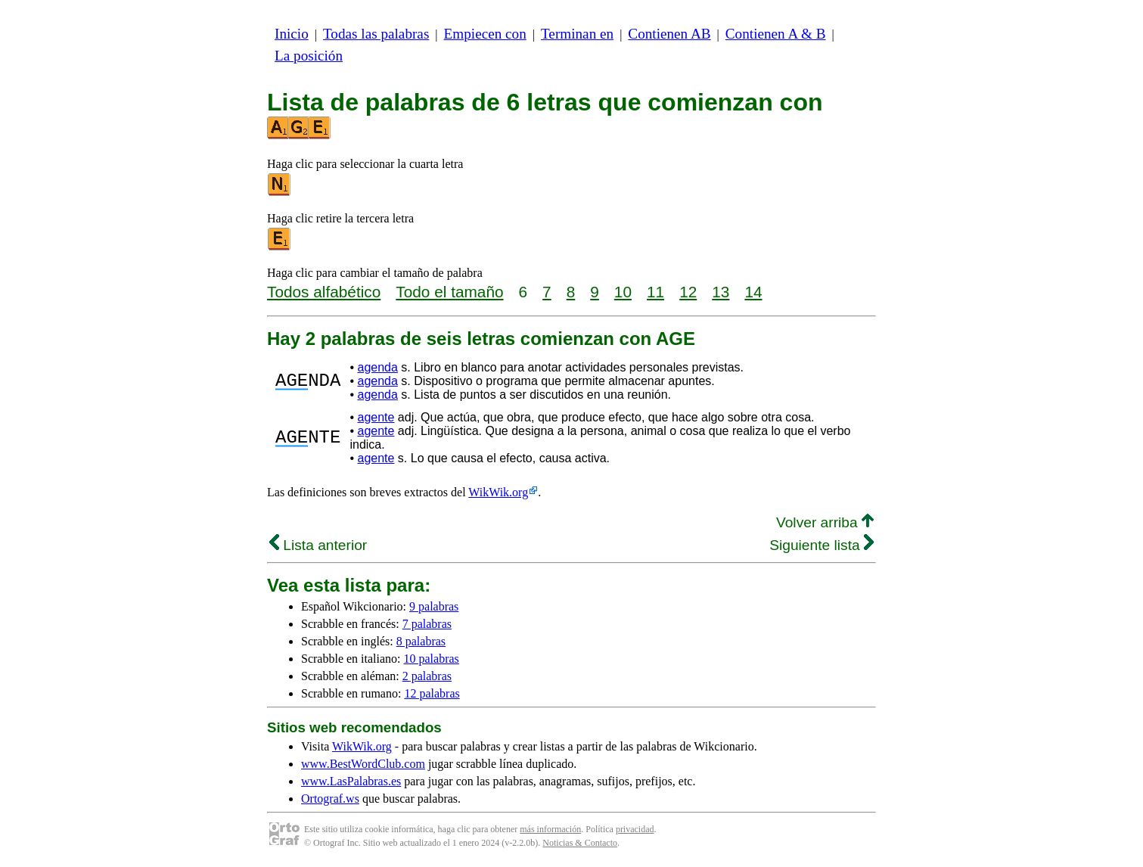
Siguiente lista (821, 545)
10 (623, 291)
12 (688, 291)
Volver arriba (825, 522)
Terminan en (577, 34)
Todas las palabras (376, 34)
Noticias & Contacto (579, 842)
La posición (309, 56)
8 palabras (421, 641)
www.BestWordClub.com (363, 763)
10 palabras (431, 658)
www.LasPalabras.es (351, 781)
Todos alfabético (323, 291)
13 (720, 291)
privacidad (635, 829)
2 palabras (427, 676)
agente (375, 417)
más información (550, 829)
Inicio (292, 34)
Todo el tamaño (449, 291)
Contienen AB (669, 34)
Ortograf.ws (330, 798)
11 (655, 291)
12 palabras (431, 693)
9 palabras (433, 606)
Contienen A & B (775, 34)
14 (753, 291)
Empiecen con (485, 34)
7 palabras (427, 623)
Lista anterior (318, 545)
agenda (377, 367)
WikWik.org (498, 492)
